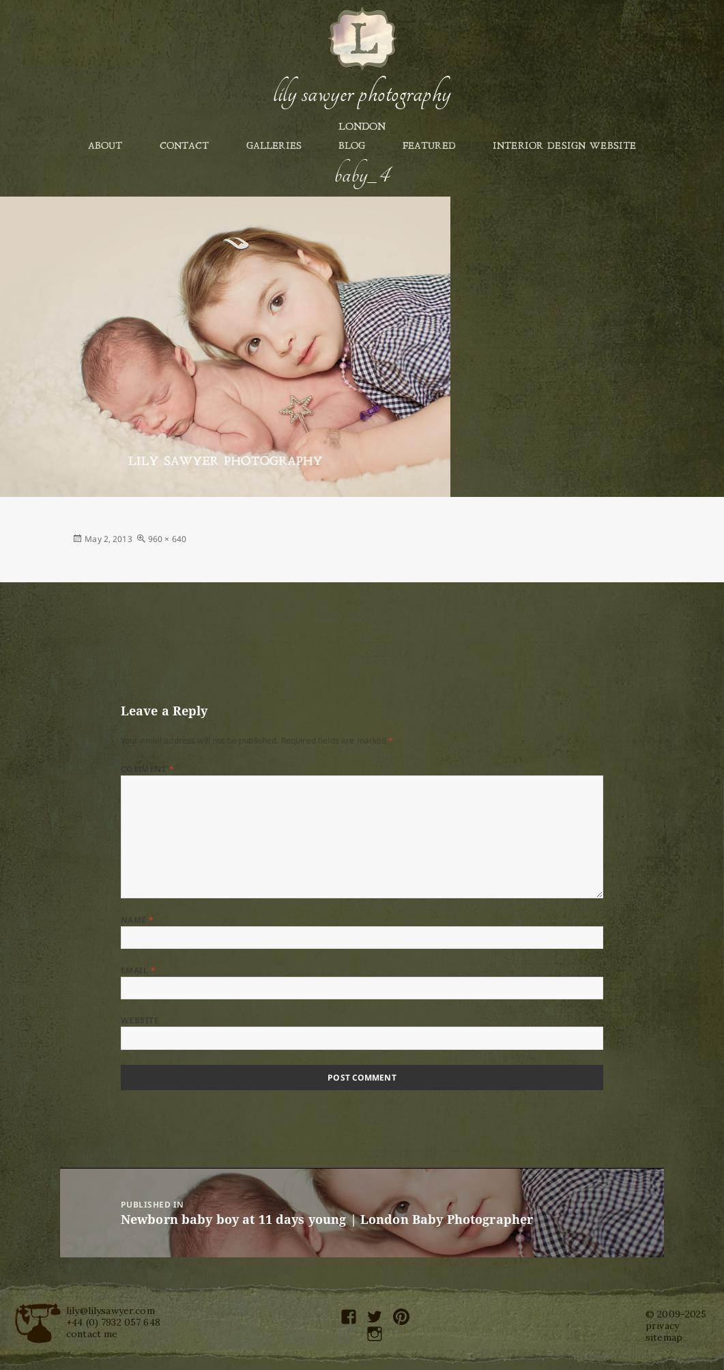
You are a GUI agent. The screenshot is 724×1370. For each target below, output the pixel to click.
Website (140, 1020)
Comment (147, 769)
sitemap (664, 1337)
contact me (91, 1334)
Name (137, 920)
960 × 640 (167, 539)
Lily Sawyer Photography (361, 93)
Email (138, 970)
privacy (662, 1325)
